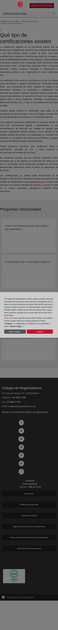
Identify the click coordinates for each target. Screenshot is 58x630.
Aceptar (40, 331)
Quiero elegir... (15, 331)
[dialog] (29, 315)
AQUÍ (11, 318)
